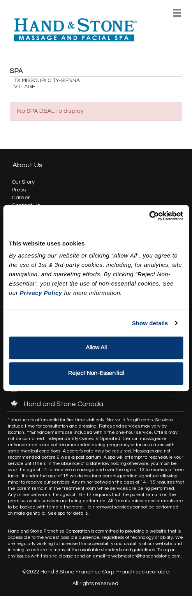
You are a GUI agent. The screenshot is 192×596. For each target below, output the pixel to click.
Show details (150, 323)
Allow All (96, 348)
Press (19, 190)
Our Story (23, 182)
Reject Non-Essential (96, 373)
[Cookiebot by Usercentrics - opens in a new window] (149, 216)
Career (21, 197)
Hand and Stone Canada (57, 404)
